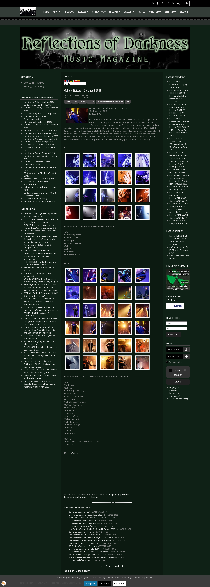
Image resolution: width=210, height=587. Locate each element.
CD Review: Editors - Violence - (89, 532)
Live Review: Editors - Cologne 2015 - (92, 543)
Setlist (68, 102)
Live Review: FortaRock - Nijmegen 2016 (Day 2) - (97, 540)
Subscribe (173, 334)
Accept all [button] (90, 583)
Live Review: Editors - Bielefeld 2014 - (92, 549)
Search (184, 11)
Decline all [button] (104, 583)
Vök (127, 102)
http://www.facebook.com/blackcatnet (81, 497)
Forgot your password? (174, 389)
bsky (186, 3)
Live (75, 102)
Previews (69, 11)
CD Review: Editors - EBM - (88, 512)
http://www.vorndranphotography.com (111, 494)
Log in (178, 381)
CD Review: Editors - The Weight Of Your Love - (97, 551)
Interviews (98, 12)
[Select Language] (75, 83)
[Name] (176, 323)
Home (46, 11)
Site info (171, 12)
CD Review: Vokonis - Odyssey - (90, 520)
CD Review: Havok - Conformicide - (91, 526)
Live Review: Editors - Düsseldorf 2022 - (93, 515)
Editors (91, 102)
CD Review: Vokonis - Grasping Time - (93, 523)
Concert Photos (34, 82)
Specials (115, 12)
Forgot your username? (174, 394)
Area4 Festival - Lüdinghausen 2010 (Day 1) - (96, 554)
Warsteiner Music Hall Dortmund (110, 102)
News (57, 12)
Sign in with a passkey (178, 372)
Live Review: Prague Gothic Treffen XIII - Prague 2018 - (100, 529)
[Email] (176, 328)
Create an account (178, 398)
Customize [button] (119, 583)
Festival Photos (34, 87)
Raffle (141, 11)
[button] (66, 571)
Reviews (83, 12)
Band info (155, 12)
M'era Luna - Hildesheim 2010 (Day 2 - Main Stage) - (99, 557)
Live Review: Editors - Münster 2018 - (92, 534)
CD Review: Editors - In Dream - (90, 546)
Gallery (129, 12)
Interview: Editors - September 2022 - (92, 517)
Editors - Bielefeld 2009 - (87, 560)
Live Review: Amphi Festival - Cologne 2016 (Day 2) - (99, 537)
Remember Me (175, 362)
